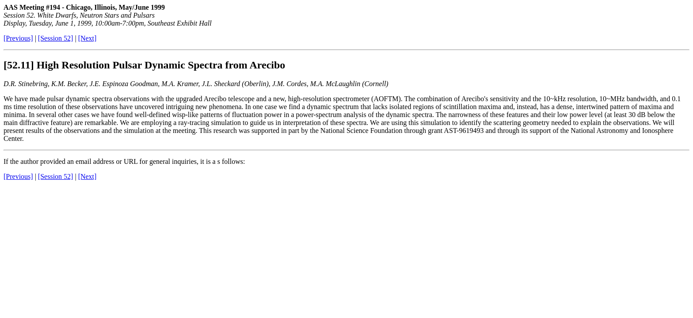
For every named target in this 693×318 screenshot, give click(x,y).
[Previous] (18, 38)
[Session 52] (55, 38)
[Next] (87, 38)
